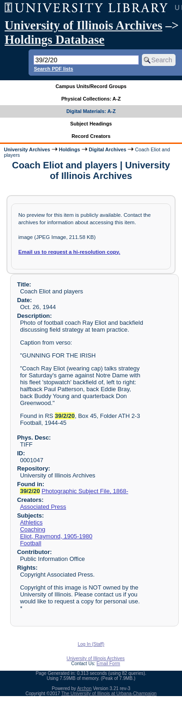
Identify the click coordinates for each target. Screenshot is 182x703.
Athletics (31, 522)
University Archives (27, 149)
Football (30, 543)
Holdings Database (55, 40)
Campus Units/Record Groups (90, 86)
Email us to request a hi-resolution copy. (69, 252)
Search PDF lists (53, 68)
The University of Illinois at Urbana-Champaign (109, 693)
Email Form (108, 663)
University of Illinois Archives (83, 25)
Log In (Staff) (91, 644)
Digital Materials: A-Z (91, 111)
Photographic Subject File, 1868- (84, 491)
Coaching (32, 529)
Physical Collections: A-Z (91, 98)
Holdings (69, 149)
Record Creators (91, 136)
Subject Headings (91, 123)
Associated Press (43, 506)
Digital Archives (107, 149)
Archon (84, 688)
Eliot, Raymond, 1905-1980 (56, 536)
